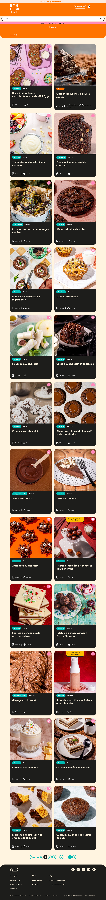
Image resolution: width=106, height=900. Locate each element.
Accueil (12, 35)
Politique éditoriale (35, 895)
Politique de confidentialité (18, 895)
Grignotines (18, 224)
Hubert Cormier (15, 879)
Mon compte (37, 879)
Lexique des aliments (57, 884)
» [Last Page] (74, 856)
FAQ (50, 875)
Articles (60, 89)
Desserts (17, 88)
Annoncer (13, 887)
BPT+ (34, 875)
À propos (13, 875)
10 (61, 856)
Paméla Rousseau (16, 883)
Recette (25, 88)
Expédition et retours (57, 879)
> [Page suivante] (70, 856)
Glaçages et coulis (20, 493)
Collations (61, 157)
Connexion (80, 7)
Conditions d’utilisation (51, 895)
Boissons (61, 695)
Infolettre (35, 884)
